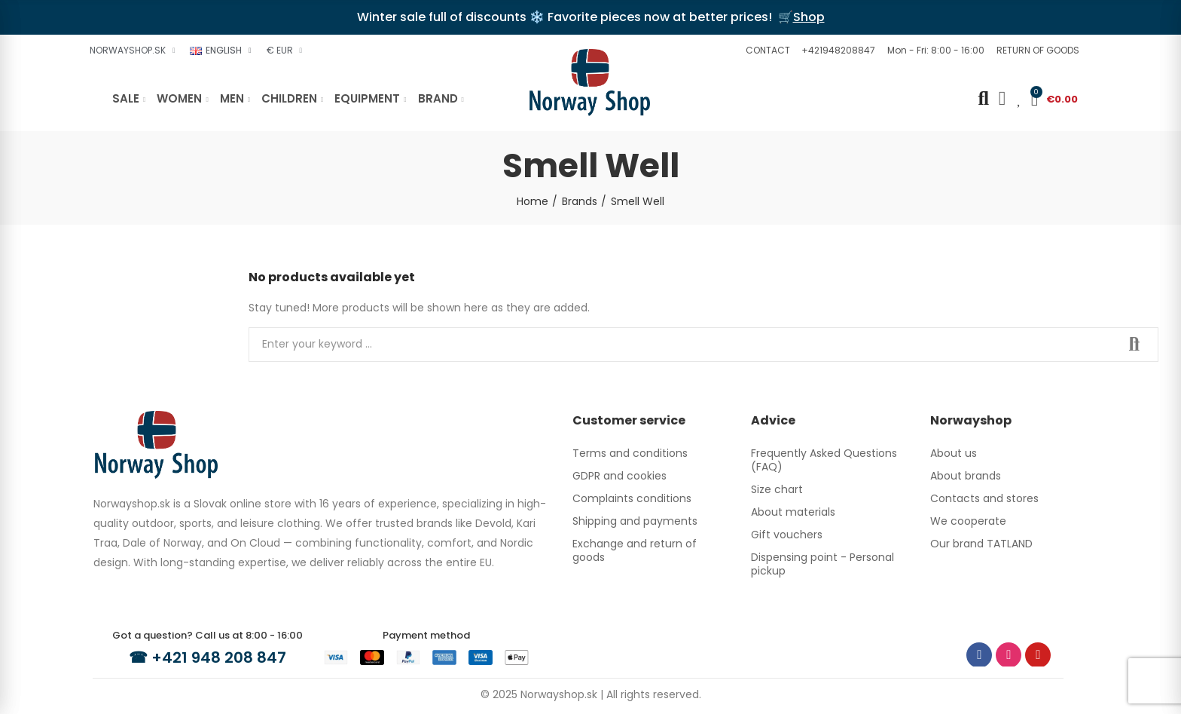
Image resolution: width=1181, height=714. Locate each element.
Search (1134, 344)
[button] (766, 50)
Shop (809, 17)
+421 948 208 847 (218, 657)
